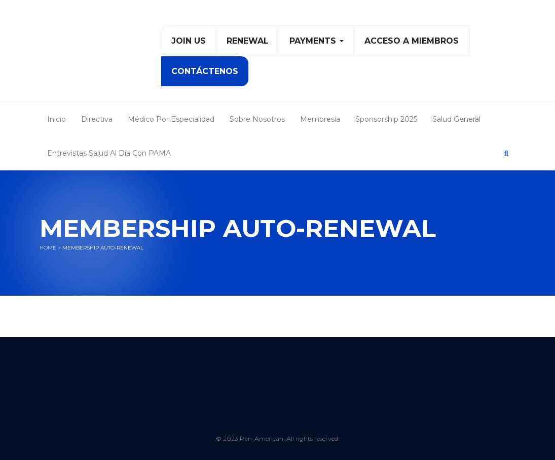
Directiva (97, 119)
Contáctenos (204, 71)
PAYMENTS (316, 41)
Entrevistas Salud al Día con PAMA (109, 153)
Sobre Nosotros (257, 119)
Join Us (188, 41)
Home (48, 247)
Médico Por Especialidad (171, 119)
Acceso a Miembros (411, 41)
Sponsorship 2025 (386, 119)
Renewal (248, 41)
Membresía (320, 119)
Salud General (456, 119)
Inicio (56, 119)
